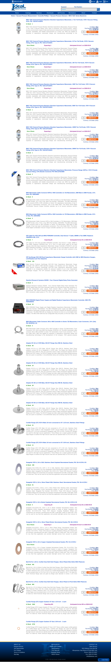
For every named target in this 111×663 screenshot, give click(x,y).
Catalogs (28, 13)
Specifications (55, 648)
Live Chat (105, 660)
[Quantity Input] (84, 32)
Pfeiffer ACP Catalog (55, 646)
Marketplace (72, 13)
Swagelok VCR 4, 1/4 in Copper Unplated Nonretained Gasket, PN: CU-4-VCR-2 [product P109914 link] (51, 542)
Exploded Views (55, 652)
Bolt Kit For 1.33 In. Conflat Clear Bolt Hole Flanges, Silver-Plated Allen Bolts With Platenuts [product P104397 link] (55, 562)
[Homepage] (18, 7)
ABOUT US (17, 644)
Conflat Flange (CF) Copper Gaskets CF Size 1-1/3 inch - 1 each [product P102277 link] (46, 601)
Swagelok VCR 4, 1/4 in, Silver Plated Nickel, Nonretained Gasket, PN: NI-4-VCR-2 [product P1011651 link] (52, 522)
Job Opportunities (19, 648)
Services (39, 13)
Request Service (18, 646)
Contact (94, 13)
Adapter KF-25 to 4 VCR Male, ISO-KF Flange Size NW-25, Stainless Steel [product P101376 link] (49, 363)
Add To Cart (92, 32)
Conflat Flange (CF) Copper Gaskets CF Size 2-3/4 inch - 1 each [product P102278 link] (46, 621)
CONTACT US (93, 644)
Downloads (50, 13)
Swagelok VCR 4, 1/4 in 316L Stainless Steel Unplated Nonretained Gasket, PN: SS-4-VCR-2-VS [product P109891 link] (56, 462)
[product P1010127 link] (19, 259)
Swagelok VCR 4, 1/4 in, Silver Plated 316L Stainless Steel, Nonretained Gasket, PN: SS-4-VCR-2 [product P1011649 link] (56, 482)
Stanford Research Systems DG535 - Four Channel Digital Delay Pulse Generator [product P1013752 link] (52, 280)
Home (17, 13)
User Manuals (55, 650)
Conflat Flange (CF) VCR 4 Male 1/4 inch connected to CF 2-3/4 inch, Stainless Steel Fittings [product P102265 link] (55, 442)
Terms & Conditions (19, 652)
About (83, 13)
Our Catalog (17, 650)
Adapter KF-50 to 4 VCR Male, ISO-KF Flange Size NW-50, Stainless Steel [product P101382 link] (49, 403)
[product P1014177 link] (19, 173)
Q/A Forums (61, 13)
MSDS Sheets (55, 654)
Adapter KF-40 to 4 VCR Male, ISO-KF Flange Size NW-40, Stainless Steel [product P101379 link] (49, 383)
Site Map (16, 654)
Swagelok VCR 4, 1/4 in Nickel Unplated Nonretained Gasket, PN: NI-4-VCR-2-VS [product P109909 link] (51, 502)
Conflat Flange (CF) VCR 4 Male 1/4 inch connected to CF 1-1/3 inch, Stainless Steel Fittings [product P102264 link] (55, 422)
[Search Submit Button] (98, 9)
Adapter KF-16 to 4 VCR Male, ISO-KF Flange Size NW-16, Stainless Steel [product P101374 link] (49, 343)
